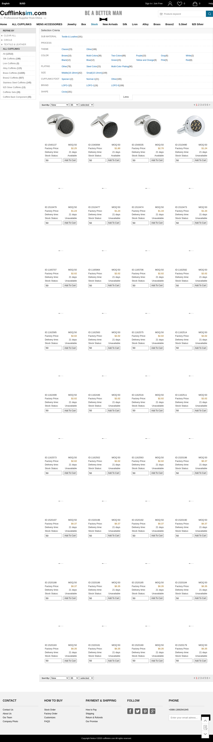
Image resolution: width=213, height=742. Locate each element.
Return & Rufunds (94, 717)
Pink (163, 60)
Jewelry (71, 24)
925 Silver (197, 24)
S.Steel (183, 24)
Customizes (50, 717)
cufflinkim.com (109, 738)
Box (83, 24)
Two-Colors (116, 55)
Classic (65, 49)
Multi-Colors (92, 55)
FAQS (47, 721)
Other (89, 49)
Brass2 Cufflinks (10, 78)
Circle (64, 92)
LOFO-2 (65, 85)
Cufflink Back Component (15, 97)
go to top (205, 720)
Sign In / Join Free (153, 3)
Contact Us (8, 709)
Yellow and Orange (145, 60)
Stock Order (50, 709)
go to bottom (205, 734)
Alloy (146, 24)
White (188, 55)
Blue (89, 60)
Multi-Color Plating (120, 66)
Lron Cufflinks (9, 63)
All (4, 54)
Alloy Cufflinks (9, 68)
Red (188, 60)
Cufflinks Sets (9, 92)
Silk (125, 24)
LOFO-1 (90, 85)
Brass (157, 24)
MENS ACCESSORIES (49, 24)
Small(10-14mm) (94, 73)
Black (64, 60)
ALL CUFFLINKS (21, 24)
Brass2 (169, 24)
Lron (135, 24)
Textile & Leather (70, 36)
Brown (65, 55)
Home (3, 24)
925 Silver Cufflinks (12, 87)
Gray (163, 55)
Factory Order (50, 713)
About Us (7, 713)
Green (114, 60)
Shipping (90, 713)
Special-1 (66, 79)
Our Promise (92, 721)
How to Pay (91, 709)
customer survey (205, 727)
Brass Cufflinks (10, 73)
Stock (94, 24)
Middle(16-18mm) (70, 73)
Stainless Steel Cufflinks (14, 82)
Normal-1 (91, 79)
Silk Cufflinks (9, 58)
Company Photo (10, 721)
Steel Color (92, 66)
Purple (139, 55)
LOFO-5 (115, 85)
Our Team (7, 717)
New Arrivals (110, 24)
